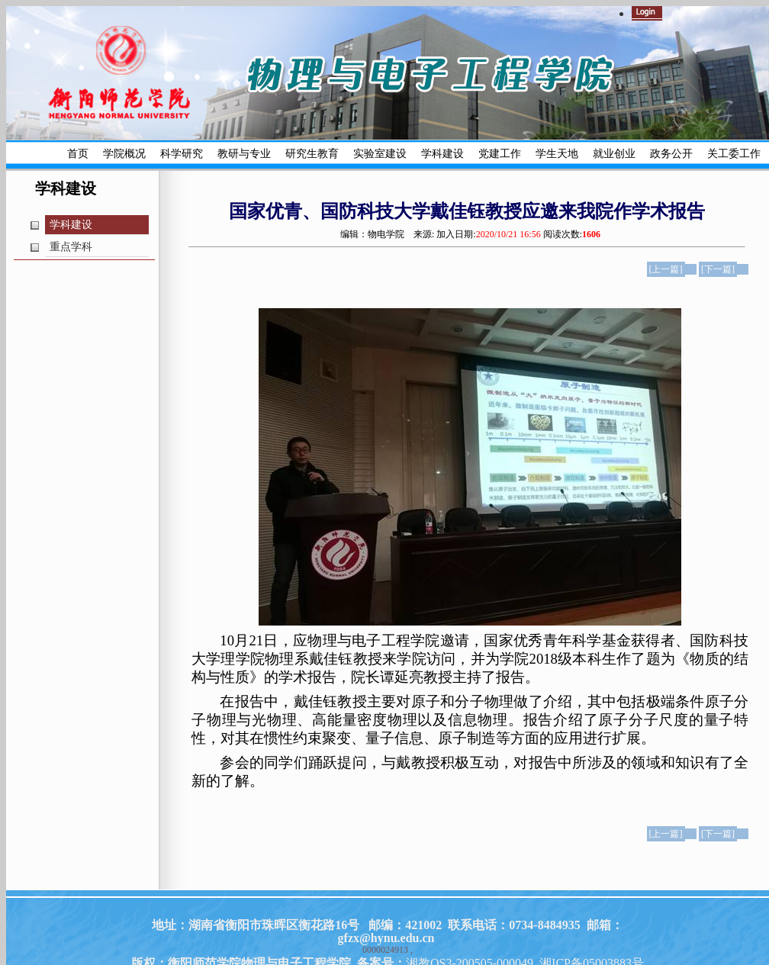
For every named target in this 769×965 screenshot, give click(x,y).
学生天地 (557, 153)
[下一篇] (718, 269)
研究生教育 (312, 153)
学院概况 (124, 153)
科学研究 (181, 153)
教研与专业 (244, 153)
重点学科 (71, 247)
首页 (77, 153)
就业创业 (614, 153)
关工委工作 (734, 153)
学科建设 (442, 153)
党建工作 (499, 153)
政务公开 (671, 153)
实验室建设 (380, 153)
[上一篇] (666, 269)
